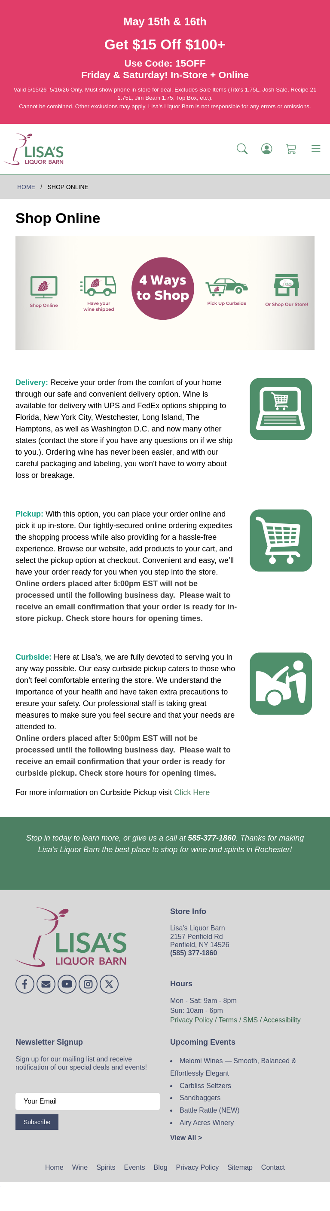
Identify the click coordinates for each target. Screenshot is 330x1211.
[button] (242, 149)
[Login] (266, 149)
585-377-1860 (212, 838)
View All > (186, 1137)
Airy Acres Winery (207, 1122)
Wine (80, 1167)
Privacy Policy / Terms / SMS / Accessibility (235, 1020)
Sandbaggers (200, 1097)
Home (54, 1167)
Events (134, 1167)
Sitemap (240, 1167)
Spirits (105, 1167)
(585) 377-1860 (193, 953)
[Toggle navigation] (316, 149)
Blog (161, 1167)
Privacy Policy (197, 1167)
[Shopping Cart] (291, 149)
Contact (273, 1167)
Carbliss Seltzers (205, 1085)
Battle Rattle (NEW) (210, 1110)
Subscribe (37, 1122)
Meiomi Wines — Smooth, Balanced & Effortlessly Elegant (233, 1067)
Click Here (192, 792)
